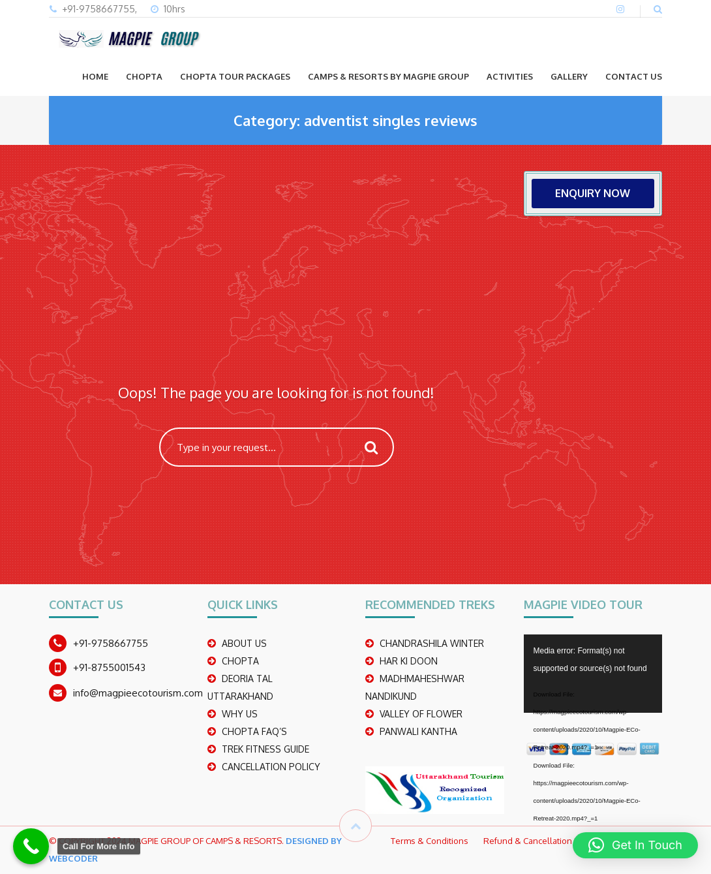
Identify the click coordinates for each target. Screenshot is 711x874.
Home (95, 76)
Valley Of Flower (421, 713)
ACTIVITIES (510, 76)
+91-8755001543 (109, 667)
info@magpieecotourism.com (138, 693)
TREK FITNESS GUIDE (265, 749)
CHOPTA (144, 76)
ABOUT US (244, 643)
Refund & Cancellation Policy (539, 840)
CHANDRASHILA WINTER (432, 643)
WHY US (240, 713)
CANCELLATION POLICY (271, 766)
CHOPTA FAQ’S (254, 731)
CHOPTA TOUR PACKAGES (235, 76)
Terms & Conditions (429, 840)
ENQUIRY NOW (592, 193)
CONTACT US (633, 76)
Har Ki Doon (409, 660)
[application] (593, 673)
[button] (635, 845)
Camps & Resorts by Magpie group (388, 76)
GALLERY (569, 76)
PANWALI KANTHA (418, 731)
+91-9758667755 (110, 643)
